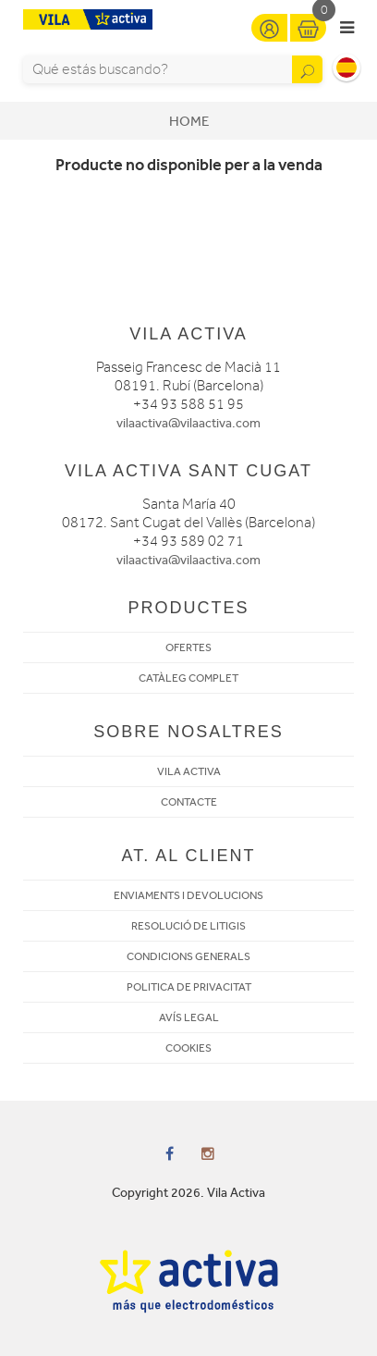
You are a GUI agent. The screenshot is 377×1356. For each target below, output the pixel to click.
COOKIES (188, 1048)
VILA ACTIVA (189, 771)
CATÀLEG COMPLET (188, 678)
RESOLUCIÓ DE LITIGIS (188, 925)
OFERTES (188, 647)
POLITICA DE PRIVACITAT (189, 986)
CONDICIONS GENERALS (188, 956)
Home (189, 121)
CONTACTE (189, 801)
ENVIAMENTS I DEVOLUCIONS (188, 895)
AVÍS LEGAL (189, 1017)
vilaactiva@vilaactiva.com (188, 423)
